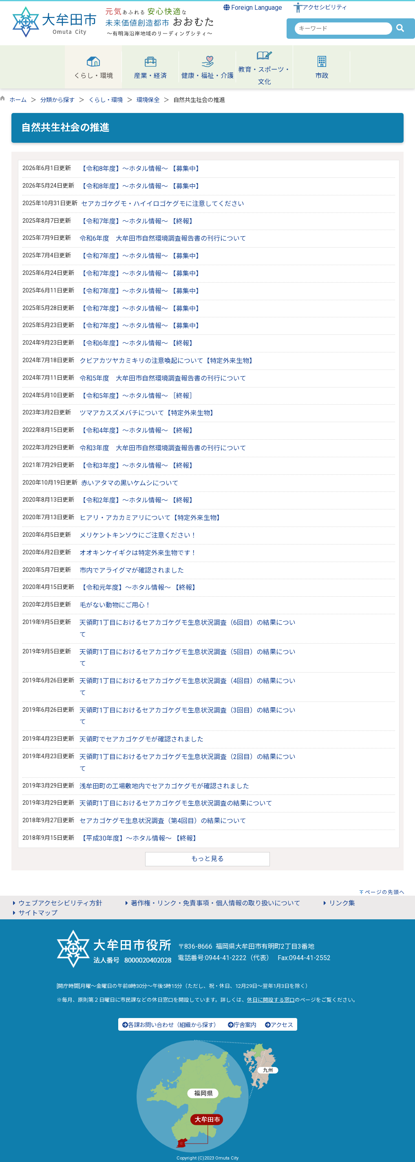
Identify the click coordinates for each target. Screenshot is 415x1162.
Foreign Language (253, 7)
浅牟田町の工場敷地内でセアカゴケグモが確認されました (164, 786)
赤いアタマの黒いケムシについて (130, 483)
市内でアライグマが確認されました (131, 570)
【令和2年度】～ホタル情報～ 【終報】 (137, 500)
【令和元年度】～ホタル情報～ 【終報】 (139, 587)
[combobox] (343, 28)
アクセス (279, 1025)
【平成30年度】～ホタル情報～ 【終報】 (139, 838)
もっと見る (207, 859)
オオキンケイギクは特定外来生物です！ (138, 553)
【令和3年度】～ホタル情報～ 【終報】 (137, 465)
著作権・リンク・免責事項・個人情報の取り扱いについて (211, 903)
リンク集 (338, 903)
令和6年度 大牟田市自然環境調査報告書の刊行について (162, 238)
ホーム (17, 100)
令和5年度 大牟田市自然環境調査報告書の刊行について (162, 378)
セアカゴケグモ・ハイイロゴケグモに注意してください (162, 204)
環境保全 (148, 100)
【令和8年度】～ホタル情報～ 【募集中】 (140, 169)
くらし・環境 (105, 100)
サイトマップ (33, 913)
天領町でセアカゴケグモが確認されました (141, 739)
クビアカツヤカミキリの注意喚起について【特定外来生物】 (167, 361)
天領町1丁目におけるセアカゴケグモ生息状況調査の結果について (175, 803)
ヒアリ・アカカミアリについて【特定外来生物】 (151, 518)
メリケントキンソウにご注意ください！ (138, 535)
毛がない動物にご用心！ (115, 605)
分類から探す (57, 100)
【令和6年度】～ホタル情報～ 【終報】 (137, 343)
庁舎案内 (242, 1025)
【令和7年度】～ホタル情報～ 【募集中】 (140, 256)
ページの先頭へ (385, 892)
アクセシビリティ (324, 7)
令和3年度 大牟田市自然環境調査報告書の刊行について (162, 448)
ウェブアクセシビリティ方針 (56, 903)
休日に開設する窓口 (271, 1000)
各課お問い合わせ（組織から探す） (170, 1025)
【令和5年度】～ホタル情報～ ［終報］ (137, 396)
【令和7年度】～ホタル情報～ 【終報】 (137, 221)
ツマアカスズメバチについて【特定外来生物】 (147, 413)
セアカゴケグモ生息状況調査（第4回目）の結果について (162, 821)
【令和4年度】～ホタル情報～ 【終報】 (137, 430)
